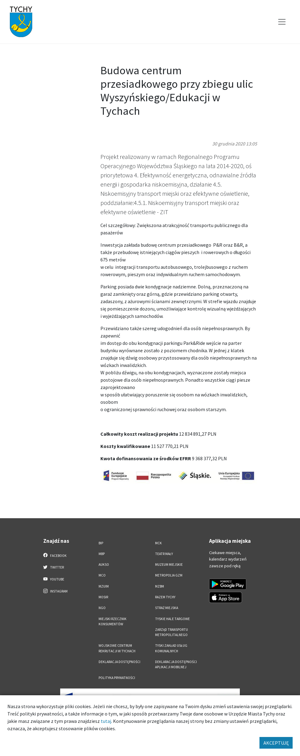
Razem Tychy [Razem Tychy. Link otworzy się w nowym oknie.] (165, 597)
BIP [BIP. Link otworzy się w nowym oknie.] (101, 543)
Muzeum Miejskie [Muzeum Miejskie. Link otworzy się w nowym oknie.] (169, 564)
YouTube (53, 579)
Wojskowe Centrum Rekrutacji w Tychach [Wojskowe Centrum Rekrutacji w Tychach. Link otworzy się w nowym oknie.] (117, 648)
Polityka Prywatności (117, 678)
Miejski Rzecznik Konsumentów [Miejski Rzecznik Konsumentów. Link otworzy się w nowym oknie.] (113, 621)
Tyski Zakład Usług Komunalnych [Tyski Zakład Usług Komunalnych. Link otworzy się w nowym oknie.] (171, 648)
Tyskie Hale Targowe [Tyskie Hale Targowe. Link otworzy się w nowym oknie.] (172, 619)
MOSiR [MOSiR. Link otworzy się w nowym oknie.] (103, 597)
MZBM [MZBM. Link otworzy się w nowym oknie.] (159, 586)
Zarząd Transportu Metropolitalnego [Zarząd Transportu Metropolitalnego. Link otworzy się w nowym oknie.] (171, 632)
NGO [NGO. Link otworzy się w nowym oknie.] (102, 608)
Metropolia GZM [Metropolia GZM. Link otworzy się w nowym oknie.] (168, 575)
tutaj (106, 721)
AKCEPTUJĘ (276, 743)
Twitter (53, 567)
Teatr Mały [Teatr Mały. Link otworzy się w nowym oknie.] (164, 554)
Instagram (55, 591)
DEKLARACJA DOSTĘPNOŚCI (119, 662)
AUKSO (104, 564)
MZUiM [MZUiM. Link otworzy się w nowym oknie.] (104, 586)
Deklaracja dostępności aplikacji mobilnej (176, 664)
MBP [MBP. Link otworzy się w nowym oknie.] (102, 554)
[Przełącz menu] (282, 22)
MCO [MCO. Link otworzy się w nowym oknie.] (102, 575)
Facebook (55, 555)
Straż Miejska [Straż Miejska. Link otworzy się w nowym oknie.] (166, 608)
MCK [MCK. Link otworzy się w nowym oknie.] (158, 543)
